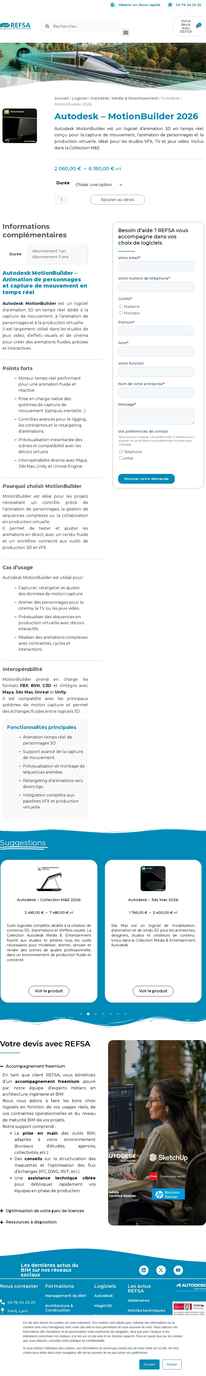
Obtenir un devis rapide (135, 5)
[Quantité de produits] (61, 200)
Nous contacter (19, 1286)
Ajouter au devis (117, 199)
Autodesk (99, 98)
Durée (63, 183)
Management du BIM (65, 1295)
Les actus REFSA (139, 1288)
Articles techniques (146, 1310)
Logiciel (79, 98)
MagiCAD (103, 1305)
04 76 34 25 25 (184, 5)
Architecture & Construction (59, 1307)
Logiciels (105, 1286)
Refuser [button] (172, 1364)
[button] (126, 32)
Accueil (61, 98)
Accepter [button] (149, 1364)
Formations (59, 1286)
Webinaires (138, 1300)
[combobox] (79, 26)
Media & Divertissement (135, 98)
